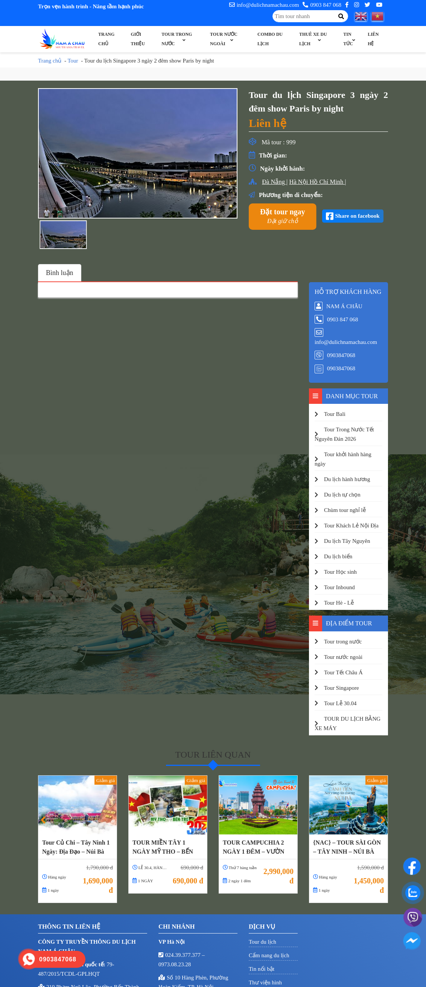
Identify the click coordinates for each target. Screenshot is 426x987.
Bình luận (59, 273)
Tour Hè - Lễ (339, 603)
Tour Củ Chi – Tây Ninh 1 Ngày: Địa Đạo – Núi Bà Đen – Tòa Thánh (76, 847)
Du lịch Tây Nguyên (347, 541)
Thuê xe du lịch (313, 39)
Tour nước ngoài (223, 39)
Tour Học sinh (340, 572)
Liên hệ (373, 39)
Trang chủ (106, 39)
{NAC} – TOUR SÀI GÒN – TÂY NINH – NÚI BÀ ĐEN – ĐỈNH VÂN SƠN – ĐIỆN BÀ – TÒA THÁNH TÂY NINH (347, 847)
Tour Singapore (341, 688)
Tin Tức (348, 39)
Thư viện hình (265, 982)
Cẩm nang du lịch (269, 955)
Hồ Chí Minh (327, 181)
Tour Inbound (339, 587)
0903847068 (341, 355)
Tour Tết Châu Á (343, 672)
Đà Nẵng (274, 181)
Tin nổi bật (261, 969)
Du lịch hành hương (347, 479)
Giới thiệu (138, 39)
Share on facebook (357, 215)
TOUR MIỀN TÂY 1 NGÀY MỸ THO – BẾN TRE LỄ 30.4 (162, 847)
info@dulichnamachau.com (264, 5)
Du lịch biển (338, 556)
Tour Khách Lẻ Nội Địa (351, 526)
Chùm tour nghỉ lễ (345, 510)
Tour (72, 61)
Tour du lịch (262, 942)
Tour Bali (334, 414)
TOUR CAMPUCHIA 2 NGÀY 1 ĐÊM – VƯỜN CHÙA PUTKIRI (254, 847)
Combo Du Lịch (270, 39)
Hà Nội (299, 181)
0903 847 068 (322, 5)
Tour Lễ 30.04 (340, 703)
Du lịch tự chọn (342, 495)
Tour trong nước (176, 39)
